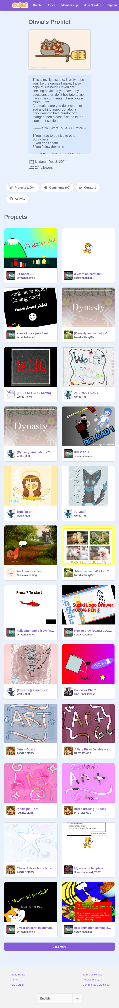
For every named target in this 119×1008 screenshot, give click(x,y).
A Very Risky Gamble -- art (92, 749)
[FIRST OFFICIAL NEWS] (34, 392)
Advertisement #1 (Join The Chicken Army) (93, 571)
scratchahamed (26, 277)
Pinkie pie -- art (27, 809)
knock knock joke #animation (36, 333)
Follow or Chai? (85, 690)
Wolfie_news (24, 396)
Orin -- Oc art (26, 749)
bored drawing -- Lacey (90, 809)
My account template (88, 868)
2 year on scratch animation (36, 927)
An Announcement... (31, 571)
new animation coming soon (93, 927)
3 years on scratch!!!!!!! (90, 274)
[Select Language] (59, 998)
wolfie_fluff (80, 396)
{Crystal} (80, 511)
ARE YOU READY (86, 392)
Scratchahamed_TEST (87, 872)
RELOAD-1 (81, 452)
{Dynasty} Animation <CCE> (36, 452)
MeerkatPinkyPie (84, 337)
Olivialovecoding (27, 575)
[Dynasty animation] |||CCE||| (93, 333)
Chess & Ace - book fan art (35, 868)
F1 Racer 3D (25, 274)
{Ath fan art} (25, 511)
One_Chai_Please (84, 694)
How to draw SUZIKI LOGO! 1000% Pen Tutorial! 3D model (93, 630)
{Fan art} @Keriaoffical (32, 690)
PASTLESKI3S (25, 753)
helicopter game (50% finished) (36, 630)
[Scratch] (20, 5)
